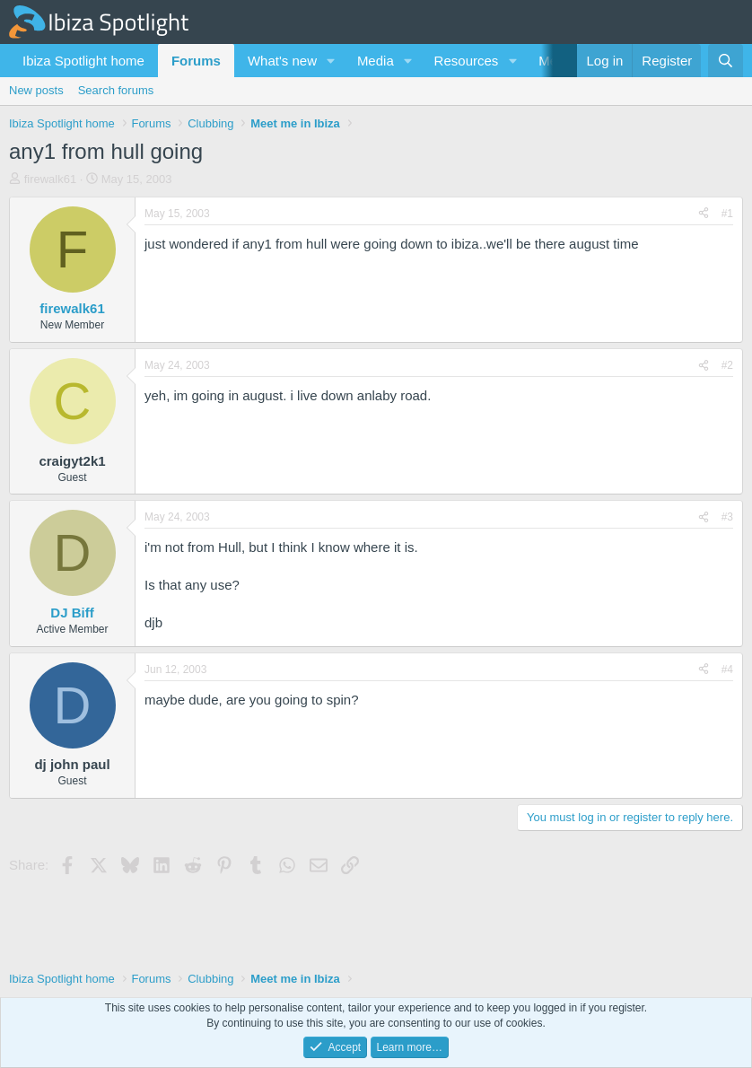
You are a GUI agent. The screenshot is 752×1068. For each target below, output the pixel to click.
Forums (196, 60)
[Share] (703, 214)
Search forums (116, 90)
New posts (36, 90)
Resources (466, 60)
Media (375, 60)
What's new (282, 60)
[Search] (725, 60)
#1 (727, 213)
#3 (727, 517)
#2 (727, 365)
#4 (727, 669)
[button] (331, 60)
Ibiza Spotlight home (83, 60)
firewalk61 (50, 179)
